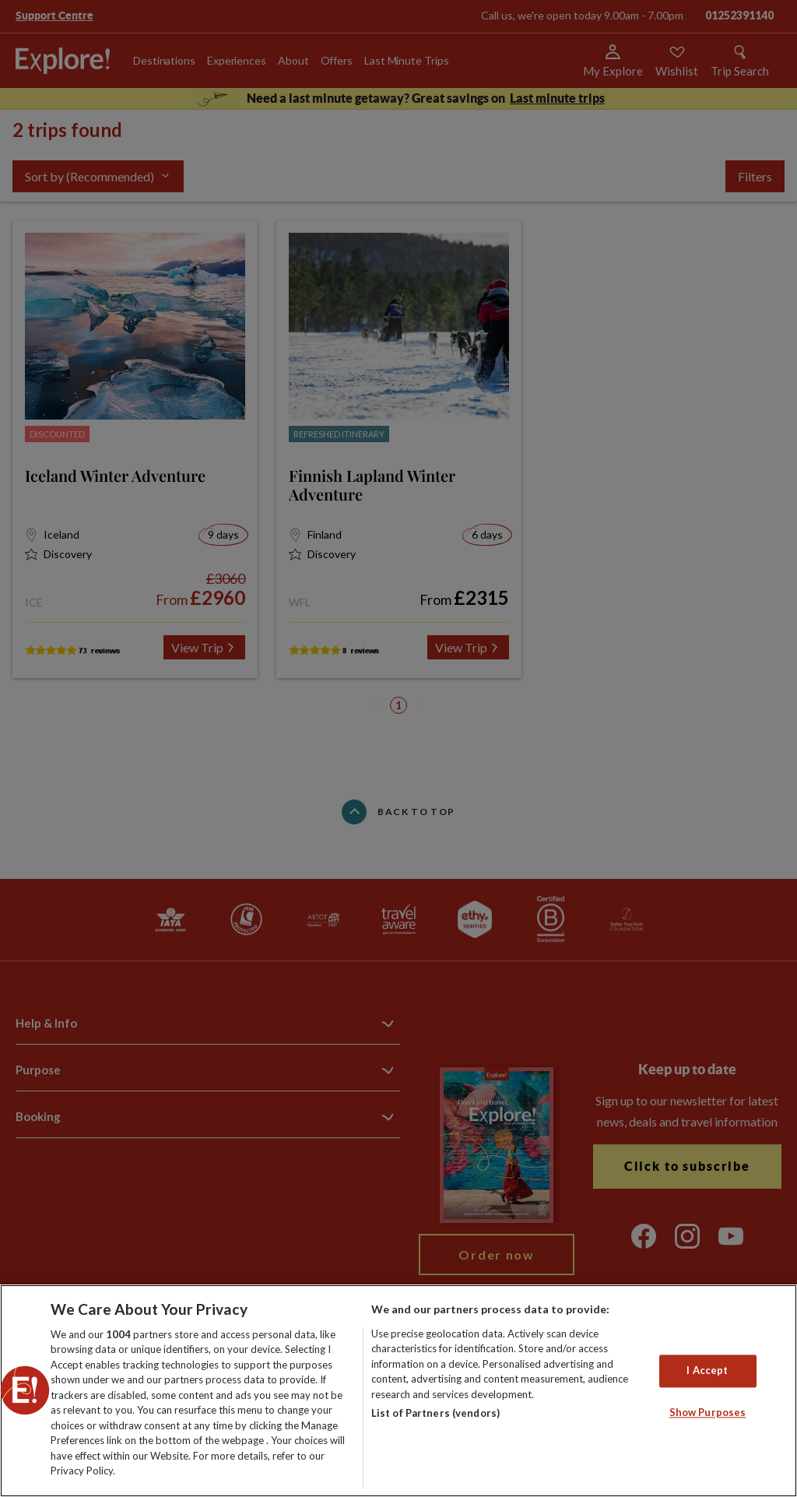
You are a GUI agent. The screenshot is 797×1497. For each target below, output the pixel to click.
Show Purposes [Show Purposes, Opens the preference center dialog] (707, 1412)
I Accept (707, 1371)
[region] (398, 1390)
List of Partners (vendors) (435, 1413)
